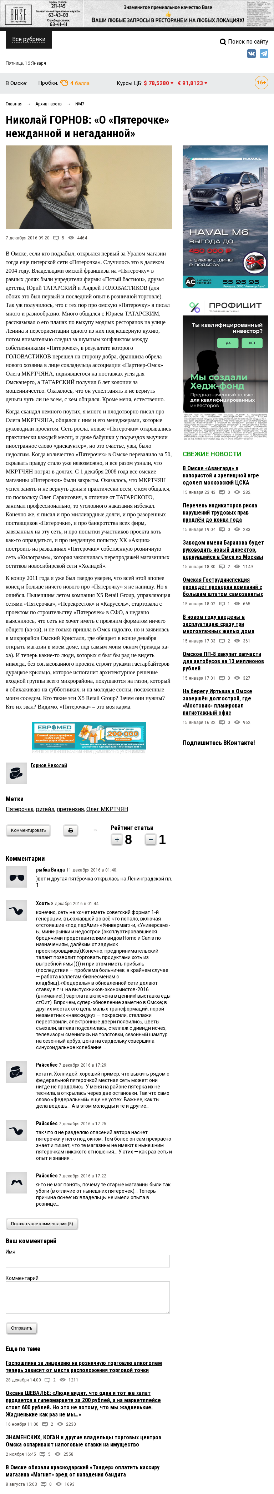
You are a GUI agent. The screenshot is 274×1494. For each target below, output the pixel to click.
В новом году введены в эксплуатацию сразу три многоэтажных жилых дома (218, 624)
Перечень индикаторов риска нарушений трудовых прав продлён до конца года (220, 512)
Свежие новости (212, 454)
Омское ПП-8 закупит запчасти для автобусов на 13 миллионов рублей (223, 661)
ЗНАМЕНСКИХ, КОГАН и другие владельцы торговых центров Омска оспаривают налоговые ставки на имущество (83, 1441)
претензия (70, 809)
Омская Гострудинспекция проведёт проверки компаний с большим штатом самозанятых (223, 586)
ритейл (45, 809)
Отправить (23, 1328)
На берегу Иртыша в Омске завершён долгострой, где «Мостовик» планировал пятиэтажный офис (217, 702)
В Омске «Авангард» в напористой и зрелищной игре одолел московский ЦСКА (221, 475)
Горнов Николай (49, 765)
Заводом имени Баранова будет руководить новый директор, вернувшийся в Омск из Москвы (223, 549)
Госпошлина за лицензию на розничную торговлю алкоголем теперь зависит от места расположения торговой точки (84, 1367)
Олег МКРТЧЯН (107, 809)
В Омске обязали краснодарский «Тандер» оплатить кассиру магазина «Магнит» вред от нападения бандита (82, 1471)
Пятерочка (20, 809)
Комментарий (22, 1278)
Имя (10, 1252)
